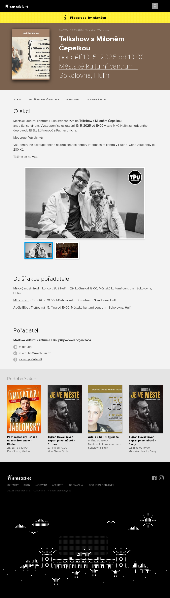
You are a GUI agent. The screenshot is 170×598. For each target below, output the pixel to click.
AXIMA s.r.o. (39, 490)
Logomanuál (76, 485)
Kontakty (13, 485)
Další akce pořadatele (44, 99)
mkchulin (25, 347)
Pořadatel (73, 99)
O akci (18, 99)
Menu (163, 6)
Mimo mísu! (21, 300)
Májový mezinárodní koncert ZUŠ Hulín (40, 288)
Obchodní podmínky (101, 485)
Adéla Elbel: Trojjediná (29, 308)
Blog (26, 485)
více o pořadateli (30, 359)
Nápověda (41, 485)
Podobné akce (96, 99)
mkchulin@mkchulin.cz (35, 353)
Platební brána (55, 490)
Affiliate (57, 485)
